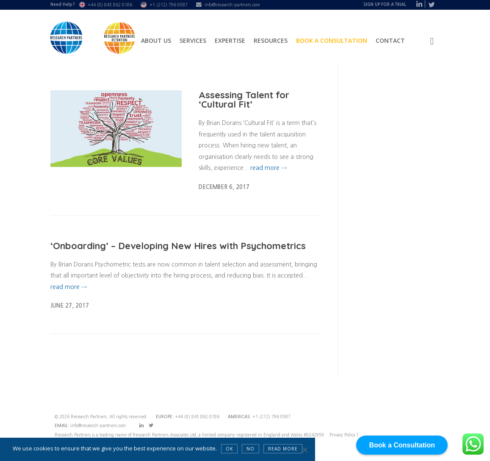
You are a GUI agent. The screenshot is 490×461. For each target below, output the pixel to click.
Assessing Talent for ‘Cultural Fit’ (244, 99)
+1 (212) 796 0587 (168, 5)
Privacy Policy (343, 435)
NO (250, 449)
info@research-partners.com (232, 5)
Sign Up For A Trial (384, 4)
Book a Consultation (331, 40)
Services (193, 40)
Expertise (230, 40)
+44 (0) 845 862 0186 (110, 5)
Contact (390, 40)
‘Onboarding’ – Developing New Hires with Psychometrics (178, 246)
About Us (156, 40)
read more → (268, 168)
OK (229, 449)
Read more (283, 449)
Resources (271, 40)
